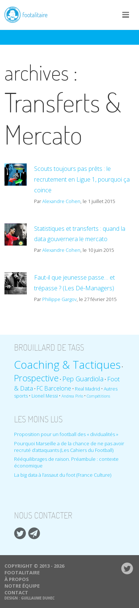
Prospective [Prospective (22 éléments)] (36, 378)
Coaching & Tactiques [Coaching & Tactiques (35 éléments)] (67, 364)
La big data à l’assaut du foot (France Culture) (62, 475)
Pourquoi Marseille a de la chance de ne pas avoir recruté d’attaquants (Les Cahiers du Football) (69, 446)
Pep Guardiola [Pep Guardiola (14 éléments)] (82, 378)
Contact (16, 592)
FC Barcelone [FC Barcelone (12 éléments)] (54, 388)
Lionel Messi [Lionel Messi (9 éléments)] (45, 396)
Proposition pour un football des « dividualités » (66, 434)
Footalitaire (30, 14)
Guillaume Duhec (37, 598)
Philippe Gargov (59, 299)
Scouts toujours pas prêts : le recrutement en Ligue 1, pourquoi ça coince (82, 179)
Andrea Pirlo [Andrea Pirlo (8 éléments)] (72, 396)
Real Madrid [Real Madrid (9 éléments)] (87, 389)
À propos (16, 579)
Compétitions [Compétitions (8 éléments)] (98, 396)
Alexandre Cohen (61, 201)
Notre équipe (22, 585)
